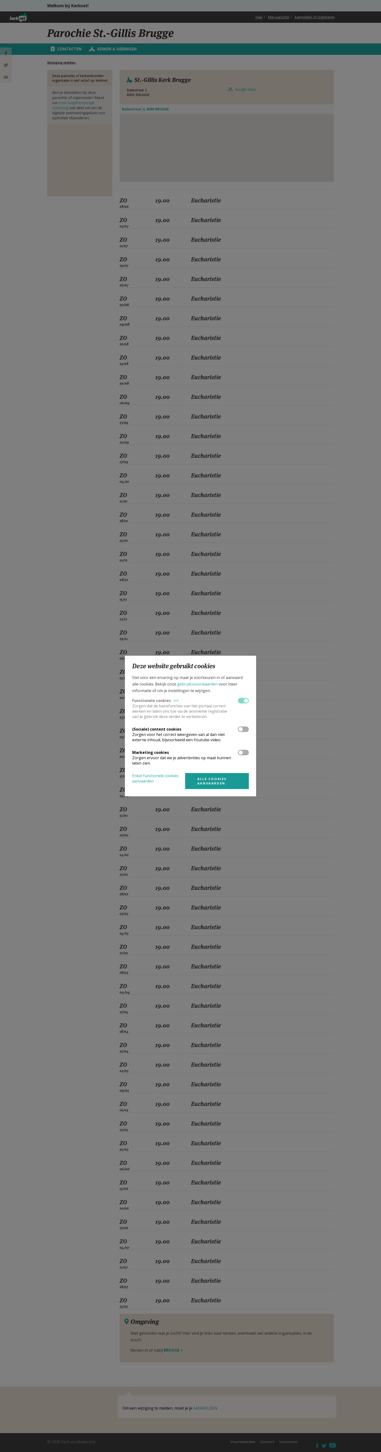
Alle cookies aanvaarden (212, 781)
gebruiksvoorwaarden (197, 684)
